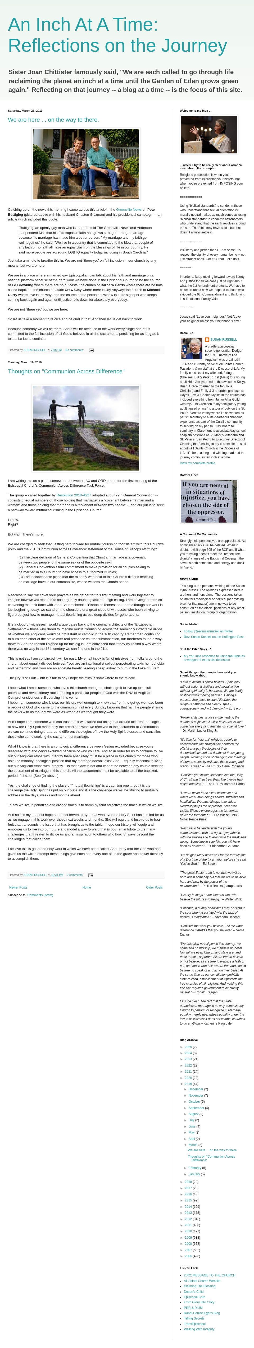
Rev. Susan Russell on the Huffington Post (214, 637)
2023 (189, 1059)
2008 (189, 1244)
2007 (189, 1250)
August (194, 1114)
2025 (189, 1047)
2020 (189, 1078)
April (192, 1139)
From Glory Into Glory (199, 1302)
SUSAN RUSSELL (223, 339)
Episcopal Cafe (194, 1297)
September (197, 1108)
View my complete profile (197, 463)
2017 (189, 1188)
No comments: (75, 349)
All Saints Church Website (202, 1281)
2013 (189, 1213)
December (196, 1089)
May (192, 1132)
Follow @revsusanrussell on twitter (208, 631)
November (196, 1095)
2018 (189, 1182)
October (195, 1101)
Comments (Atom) (40, 895)
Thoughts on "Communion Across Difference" (66, 371)
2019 (189, 1084)
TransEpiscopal (195, 1324)
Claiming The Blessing (199, 1286)
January (195, 1174)
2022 (189, 1065)
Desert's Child (193, 1292)
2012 (189, 1219)
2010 (189, 1231)
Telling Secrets (194, 1318)
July (192, 1120)
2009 (189, 1237)
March (193, 1145)
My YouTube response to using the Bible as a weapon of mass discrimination (214, 658)
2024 (189, 1053)
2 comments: (75, 874)
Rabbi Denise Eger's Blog (202, 1313)
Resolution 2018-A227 (74, 495)
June (192, 1126)
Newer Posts (18, 887)
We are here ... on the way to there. (53, 119)
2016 (189, 1194)
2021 (189, 1071)
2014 (189, 1207)
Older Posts (154, 887)
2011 (189, 1225)
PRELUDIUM (193, 1308)
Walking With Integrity (199, 1329)
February (195, 1168)
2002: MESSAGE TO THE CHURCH (209, 1275)
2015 (189, 1200)
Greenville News (129, 210)
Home (87, 887)
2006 (189, 1256)
